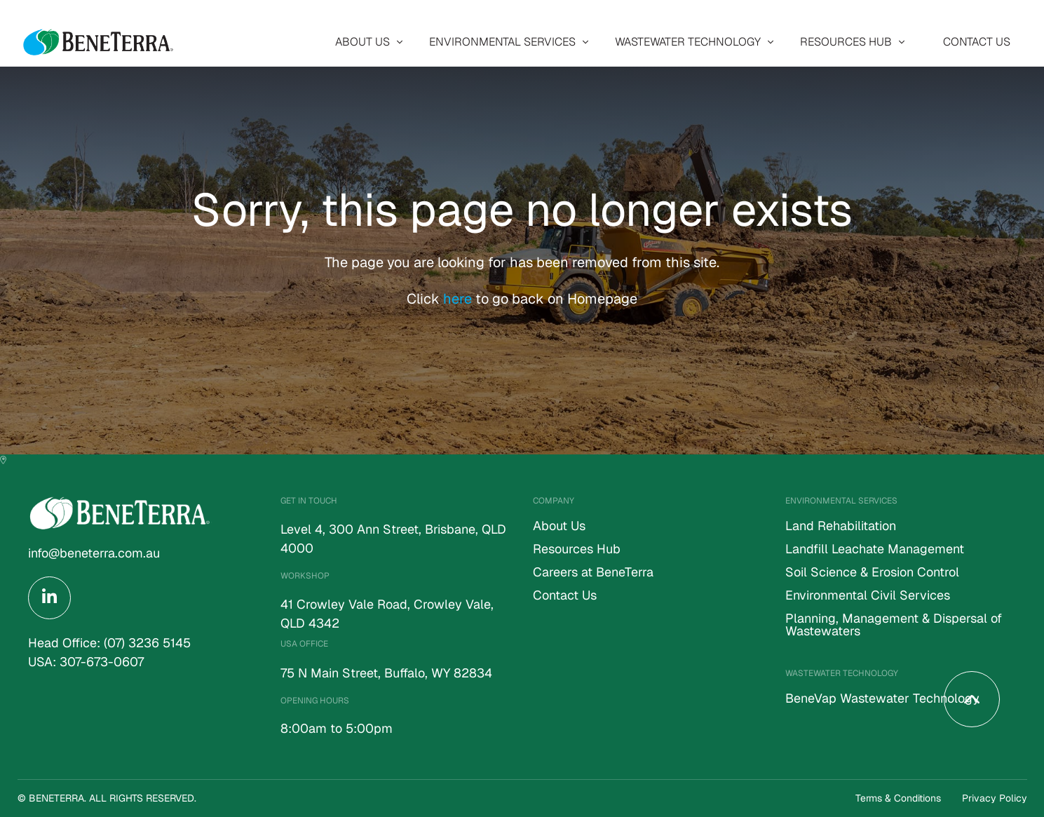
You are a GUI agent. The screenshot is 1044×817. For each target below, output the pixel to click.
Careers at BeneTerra (593, 573)
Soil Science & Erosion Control (872, 573)
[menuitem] (365, 42)
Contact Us (976, 41)
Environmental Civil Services (867, 596)
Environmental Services (502, 41)
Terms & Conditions (898, 798)
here (459, 299)
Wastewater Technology (688, 41)
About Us (362, 41)
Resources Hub (846, 41)
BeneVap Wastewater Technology (882, 699)
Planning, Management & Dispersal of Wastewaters (893, 625)
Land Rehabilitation (840, 527)
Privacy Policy (994, 798)
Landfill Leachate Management (874, 550)
